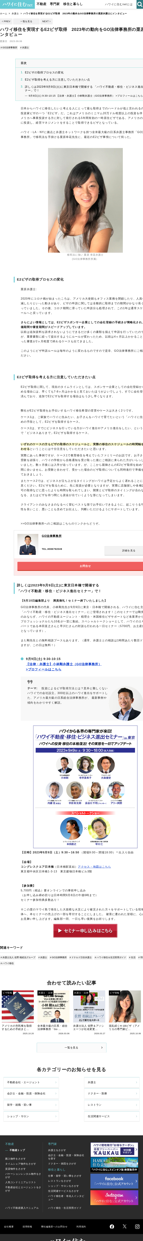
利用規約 (88, 1215)
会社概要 (9, 1215)
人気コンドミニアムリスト (20, 1171)
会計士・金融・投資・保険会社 (85, 1088)
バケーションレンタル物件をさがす (23, 1164)
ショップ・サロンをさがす (63, 1174)
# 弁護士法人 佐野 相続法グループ (18, 959)
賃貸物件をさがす (15, 1157)
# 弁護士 (24, 47)
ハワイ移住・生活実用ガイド (65, 1196)
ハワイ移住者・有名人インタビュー (66, 1186)
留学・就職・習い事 (16, 1103)
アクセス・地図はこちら (94, 868)
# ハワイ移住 (7, 965)
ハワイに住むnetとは (119, 4)
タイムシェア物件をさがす (20, 1152)
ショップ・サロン (85, 1103)
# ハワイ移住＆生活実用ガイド (109, 959)
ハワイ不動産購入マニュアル (22, 1196)
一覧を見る (26, 21)
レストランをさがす (59, 1169)
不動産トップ (17, 1139)
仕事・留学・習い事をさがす (65, 1164)
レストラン (49, 1103)
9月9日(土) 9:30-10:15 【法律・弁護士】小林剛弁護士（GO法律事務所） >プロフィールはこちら (86, 95)
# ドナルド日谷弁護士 (80, 959)
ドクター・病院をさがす (62, 1152)
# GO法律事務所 (9, 47)
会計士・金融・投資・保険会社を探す (66, 1146)
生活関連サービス (119, 1103)
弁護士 (15, 13)
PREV (7, 21)
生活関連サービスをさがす (63, 1179)
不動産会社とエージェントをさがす (23, 1178)
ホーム (3, 13)
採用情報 (29, 1215)
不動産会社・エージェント (16, 1088)
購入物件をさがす (15, 1147)
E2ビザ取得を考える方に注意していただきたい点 (57, 79)
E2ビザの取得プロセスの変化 (44, 72)
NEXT (45, 21)
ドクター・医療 (119, 1088)
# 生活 (130, 959)
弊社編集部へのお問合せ (58, 1215)
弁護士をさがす (57, 1139)
